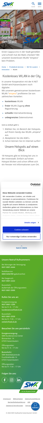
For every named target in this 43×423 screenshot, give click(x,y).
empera (12, 93)
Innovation (5, 70)
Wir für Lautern (32, 67)
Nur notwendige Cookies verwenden (21, 236)
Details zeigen (30, 223)
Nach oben (21, 248)
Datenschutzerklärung (32, 399)
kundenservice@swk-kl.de (12, 309)
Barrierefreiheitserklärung (16, 402)
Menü (39, 6)
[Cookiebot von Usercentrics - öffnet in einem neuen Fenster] (30, 184)
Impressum (7, 399)
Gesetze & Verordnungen (14, 405)
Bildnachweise (18, 399)
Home (4, 67)
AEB (28, 402)
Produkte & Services (16, 67)
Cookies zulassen (21, 229)
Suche (33, 6)
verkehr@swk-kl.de (9, 321)
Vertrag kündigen (31, 405)
